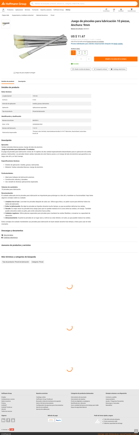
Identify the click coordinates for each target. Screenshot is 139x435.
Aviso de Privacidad (125, 434)
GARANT (4, 405)
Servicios (27, 10)
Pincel (52, 15)
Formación (35, 10)
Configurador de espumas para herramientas (49, 405)
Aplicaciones (19, 10)
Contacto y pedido (111, 397)
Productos (10, 10)
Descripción (22, 81)
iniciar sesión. (118, 44)
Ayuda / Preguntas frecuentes (115, 401)
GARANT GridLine (6, 407)
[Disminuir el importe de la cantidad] (73, 59)
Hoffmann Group (58, 10)
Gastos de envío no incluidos (95, 41)
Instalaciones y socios (8, 399)
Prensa (3, 403)
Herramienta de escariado (78, 397)
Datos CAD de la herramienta (44, 403)
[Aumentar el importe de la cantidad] (88, 59)
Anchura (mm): (75, 49)
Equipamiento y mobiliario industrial (22, 15)
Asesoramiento (110, 399)
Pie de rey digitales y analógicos (80, 401)
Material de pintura (42, 15)
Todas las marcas (6, 411)
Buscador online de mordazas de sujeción (48, 401)
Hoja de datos (7, 235)
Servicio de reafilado (42, 407)
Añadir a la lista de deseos (81, 69)
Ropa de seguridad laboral (79, 407)
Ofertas (68, 10)
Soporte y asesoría (46, 10)
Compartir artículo (100, 69)
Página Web (5, 15)
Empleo (3, 397)
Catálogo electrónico (118, 69)
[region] (7, 46)
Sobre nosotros (6, 401)
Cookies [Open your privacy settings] (134, 434)
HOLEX (3, 409)
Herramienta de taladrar (78, 399)
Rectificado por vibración (78, 403)
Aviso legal (101, 434)
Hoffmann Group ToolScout (44, 399)
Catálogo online (41, 397)
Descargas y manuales (112, 403)
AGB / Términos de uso (112, 434)
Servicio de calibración (42, 409)
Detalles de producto (7, 81)
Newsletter (109, 405)
